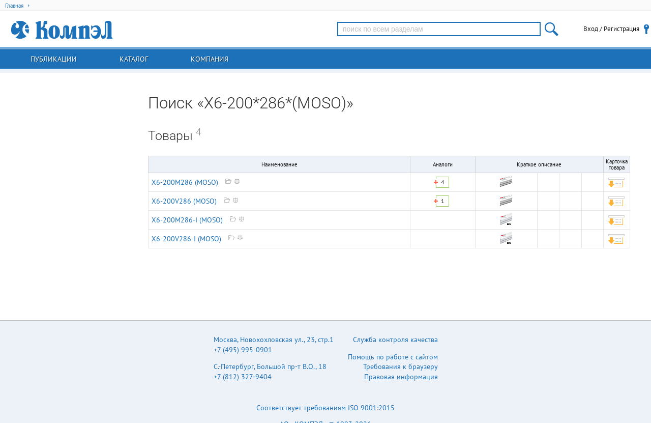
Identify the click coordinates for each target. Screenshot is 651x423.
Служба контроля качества (395, 339)
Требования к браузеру (400, 366)
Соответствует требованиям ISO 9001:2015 (325, 407)
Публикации (54, 59)
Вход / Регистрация (611, 28)
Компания (209, 59)
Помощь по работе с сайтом (393, 356)
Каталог (134, 59)
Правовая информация (401, 376)
